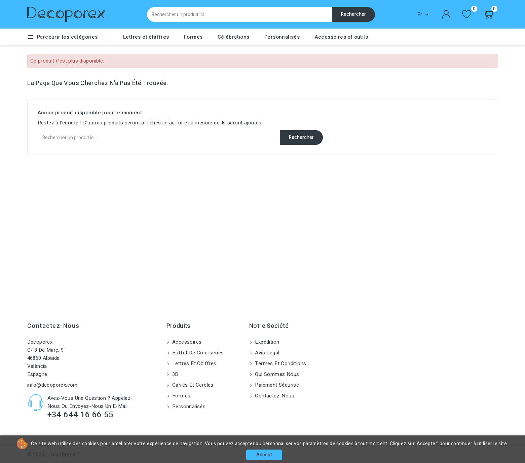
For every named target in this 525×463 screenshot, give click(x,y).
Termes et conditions (280, 363)
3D (175, 374)
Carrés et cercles (192, 385)
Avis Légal (266, 352)
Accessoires (186, 342)
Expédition (266, 342)
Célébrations (234, 37)
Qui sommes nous (276, 374)
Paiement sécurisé (276, 385)
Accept (264, 454)
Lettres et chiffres (146, 37)
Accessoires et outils (341, 37)
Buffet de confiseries (197, 352)
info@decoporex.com (52, 385)
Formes (193, 37)
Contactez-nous (53, 326)
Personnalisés (282, 37)
